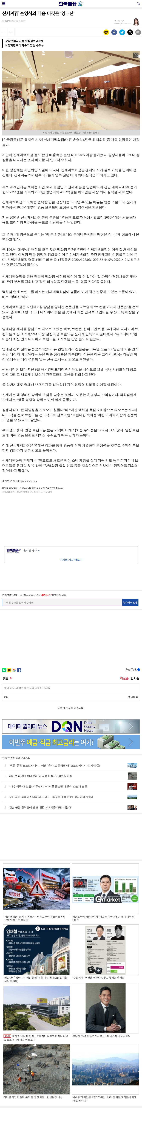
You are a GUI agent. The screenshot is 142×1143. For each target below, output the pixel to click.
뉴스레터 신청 (130, 602)
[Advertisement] (71, 519)
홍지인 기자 (31, 550)
